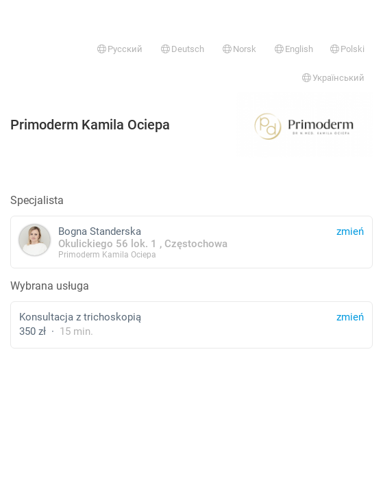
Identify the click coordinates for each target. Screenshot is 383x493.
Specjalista (37, 200)
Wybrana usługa (49, 285)
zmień (350, 317)
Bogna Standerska (191, 242)
